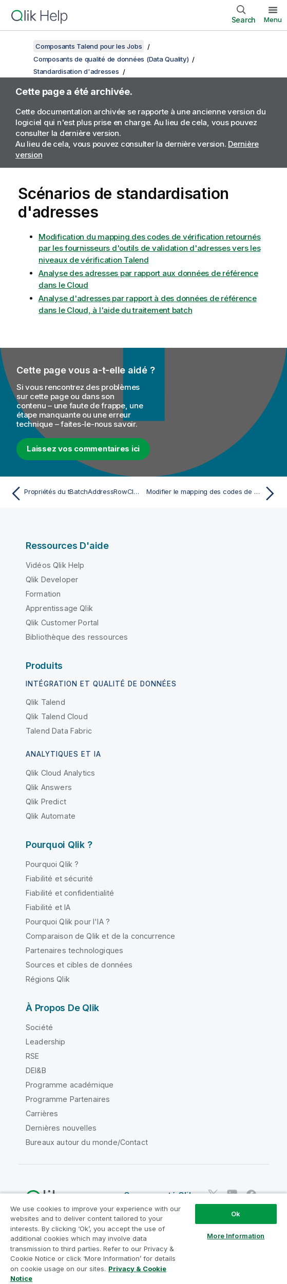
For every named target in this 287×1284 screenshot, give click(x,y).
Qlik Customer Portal (62, 622)
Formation (43, 593)
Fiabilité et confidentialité (70, 892)
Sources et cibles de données (79, 964)
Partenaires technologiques (74, 950)
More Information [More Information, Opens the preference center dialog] (235, 1236)
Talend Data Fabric (59, 730)
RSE (32, 1056)
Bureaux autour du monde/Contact (87, 1142)
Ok (235, 1214)
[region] (143, 1238)
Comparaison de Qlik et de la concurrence (100, 936)
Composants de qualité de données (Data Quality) (110, 59)
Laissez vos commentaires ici (83, 448)
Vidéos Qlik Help (55, 565)
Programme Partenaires (68, 1099)
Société (39, 1027)
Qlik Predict (46, 801)
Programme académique (69, 1084)
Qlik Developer (52, 579)
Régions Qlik (48, 979)
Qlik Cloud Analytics (60, 772)
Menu (273, 19)
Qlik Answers (49, 787)
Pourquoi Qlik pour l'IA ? (68, 921)
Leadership (46, 1041)
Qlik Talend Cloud (57, 716)
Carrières (42, 1113)
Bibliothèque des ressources (77, 637)
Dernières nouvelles (61, 1127)
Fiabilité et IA (48, 907)
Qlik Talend (45, 702)
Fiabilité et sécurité (59, 878)
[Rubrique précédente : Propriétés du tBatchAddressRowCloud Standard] (74, 493)
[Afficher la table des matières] (20, 46)
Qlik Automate (50, 816)
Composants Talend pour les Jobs (88, 46)
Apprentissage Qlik (59, 608)
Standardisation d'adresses (76, 71)
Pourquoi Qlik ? (52, 864)
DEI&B (36, 1070)
